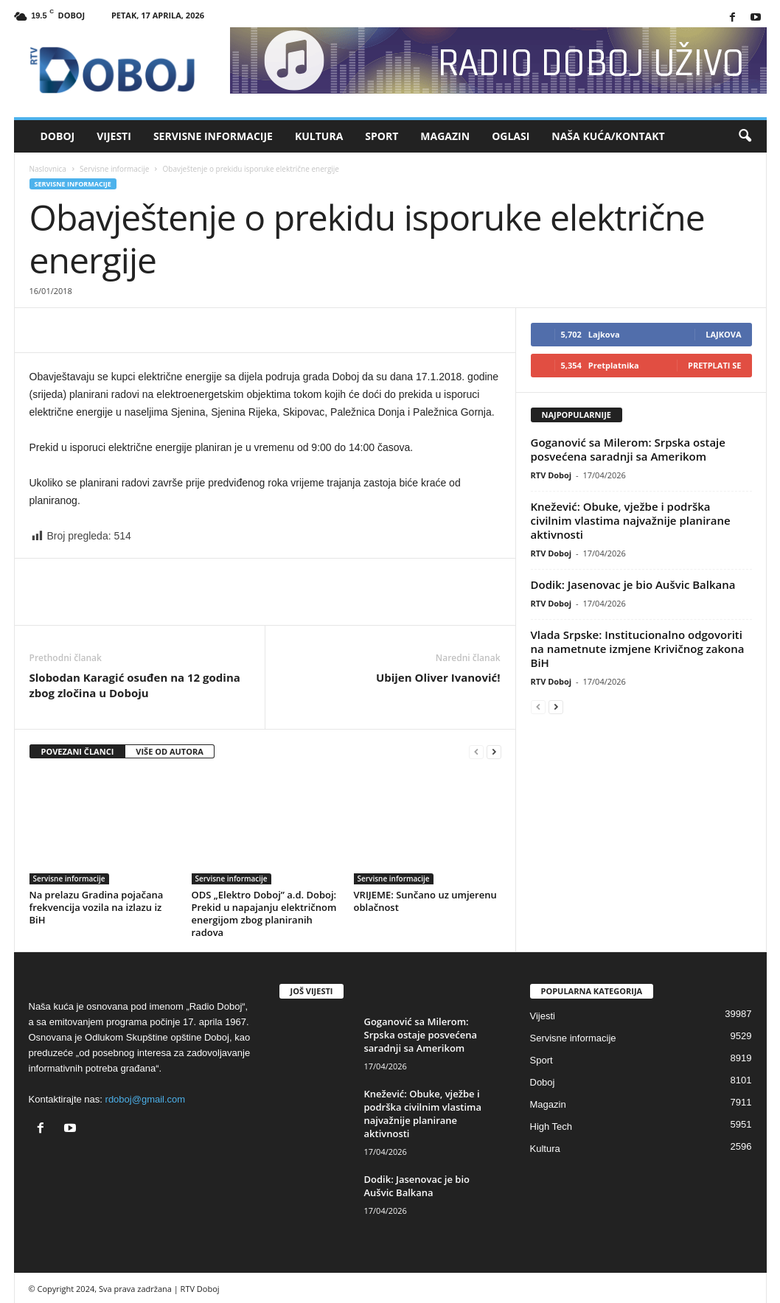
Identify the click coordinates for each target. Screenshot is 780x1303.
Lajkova (723, 334)
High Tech (551, 1126)
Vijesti (114, 136)
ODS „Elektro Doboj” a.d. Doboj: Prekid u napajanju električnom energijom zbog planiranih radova (264, 913)
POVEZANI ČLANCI (77, 751)
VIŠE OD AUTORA (169, 751)
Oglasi (510, 136)
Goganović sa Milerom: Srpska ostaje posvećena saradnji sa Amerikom (628, 449)
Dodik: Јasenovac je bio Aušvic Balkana (633, 584)
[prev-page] (476, 752)
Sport (381, 136)
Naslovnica (47, 169)
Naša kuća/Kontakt (607, 136)
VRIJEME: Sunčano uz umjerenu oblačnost (425, 901)
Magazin (445, 136)
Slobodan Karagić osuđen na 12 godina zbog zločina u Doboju (134, 685)
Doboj (58, 136)
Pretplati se (715, 365)
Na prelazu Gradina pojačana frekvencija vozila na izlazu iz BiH (96, 907)
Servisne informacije (213, 136)
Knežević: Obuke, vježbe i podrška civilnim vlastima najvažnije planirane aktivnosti (631, 520)
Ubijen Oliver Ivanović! (438, 677)
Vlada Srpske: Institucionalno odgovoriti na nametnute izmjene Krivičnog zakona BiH (638, 648)
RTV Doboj (551, 475)
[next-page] (494, 752)
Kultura (319, 136)
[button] (744, 136)
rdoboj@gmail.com (145, 1099)
